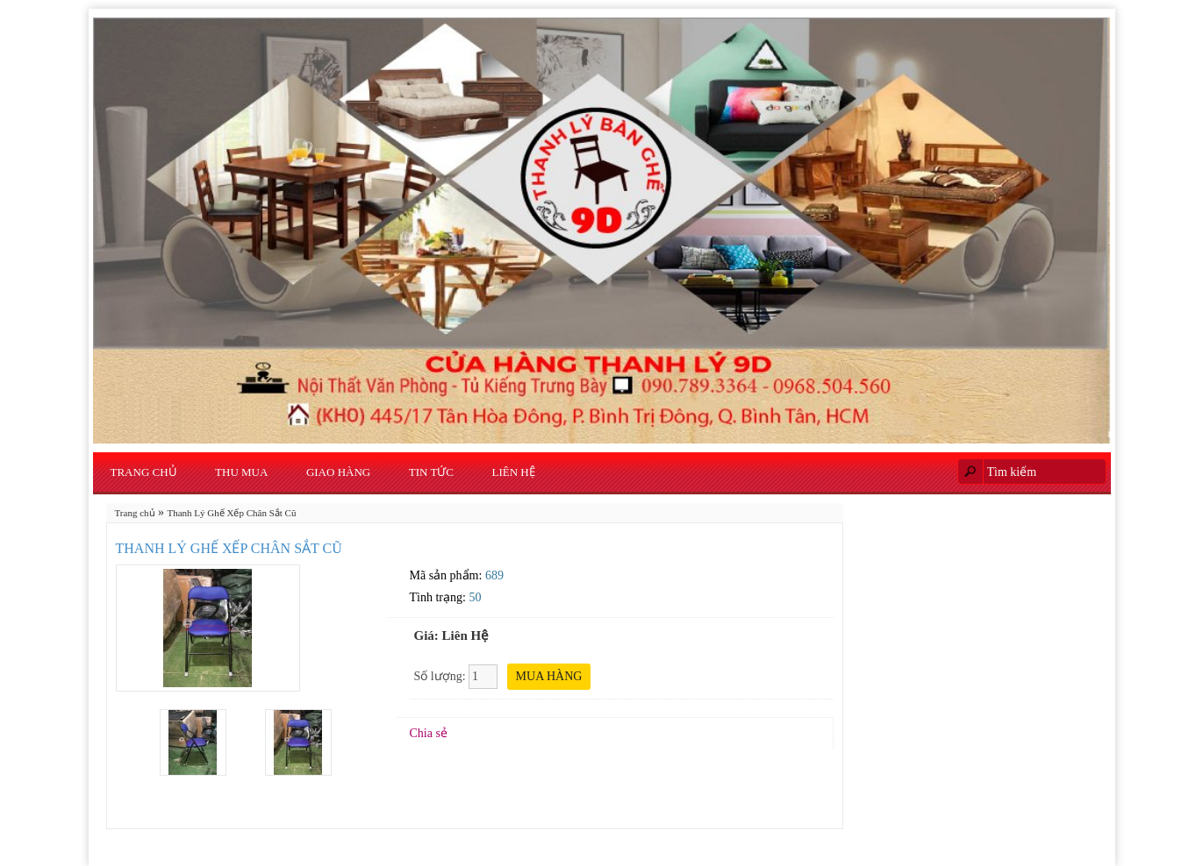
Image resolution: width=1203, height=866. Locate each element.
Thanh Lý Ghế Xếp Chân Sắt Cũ (232, 513)
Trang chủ (144, 472)
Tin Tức (431, 472)
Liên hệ (513, 472)
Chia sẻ (429, 733)
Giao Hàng (338, 472)
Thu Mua (241, 472)
